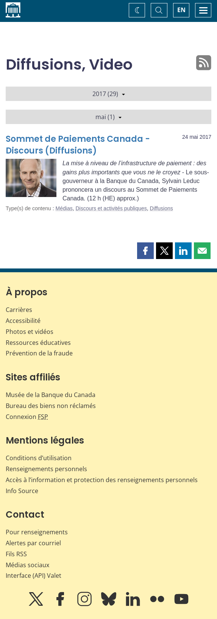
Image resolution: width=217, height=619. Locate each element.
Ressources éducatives (38, 342)
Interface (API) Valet (33, 575)
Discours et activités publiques (111, 208)
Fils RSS (16, 554)
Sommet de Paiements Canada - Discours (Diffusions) (78, 145)
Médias (64, 208)
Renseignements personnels (46, 469)
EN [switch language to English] (181, 10)
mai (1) (108, 117)
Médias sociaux (27, 565)
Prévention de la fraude (39, 353)
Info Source (22, 491)
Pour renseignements (37, 532)
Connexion (27, 417)
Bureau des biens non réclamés (51, 406)
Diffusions (161, 208)
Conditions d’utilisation (39, 458)
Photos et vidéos (29, 331)
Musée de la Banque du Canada (50, 395)
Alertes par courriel (33, 543)
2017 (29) (108, 94)
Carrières (19, 310)
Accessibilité (23, 320)
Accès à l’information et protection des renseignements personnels (102, 480)
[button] (145, 250)
